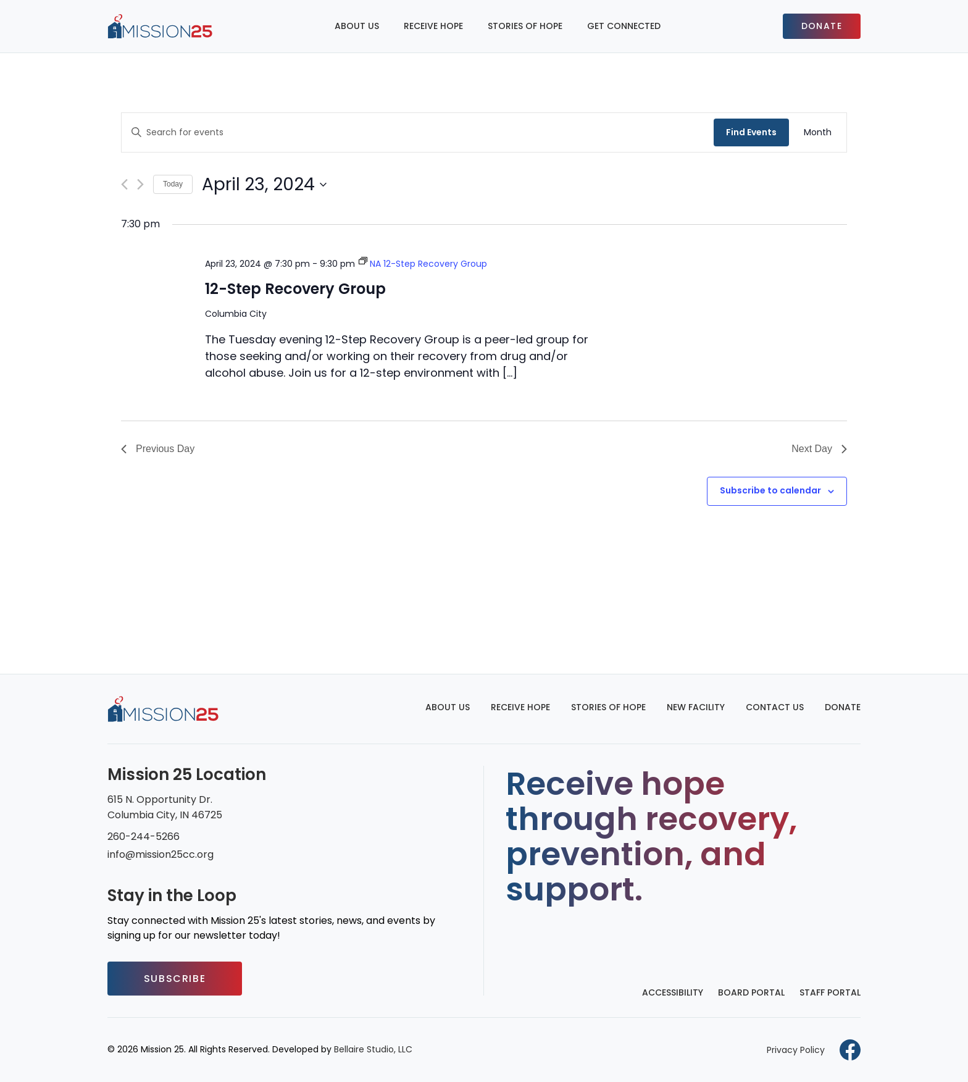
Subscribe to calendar (770, 490)
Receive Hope (433, 26)
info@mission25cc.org (160, 854)
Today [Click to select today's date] (173, 184)
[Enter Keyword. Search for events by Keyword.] (418, 132)
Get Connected (624, 26)
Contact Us (775, 707)
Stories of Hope (525, 26)
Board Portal (751, 992)
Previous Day (157, 448)
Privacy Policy (796, 1050)
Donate (821, 26)
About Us (357, 26)
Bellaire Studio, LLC (373, 1049)
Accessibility (672, 992)
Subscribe (175, 978)
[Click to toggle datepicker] (264, 184)
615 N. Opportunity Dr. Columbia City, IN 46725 (164, 807)
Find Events (751, 132)
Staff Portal (830, 992)
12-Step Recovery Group (295, 289)
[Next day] (140, 184)
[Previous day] (124, 184)
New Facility (696, 707)
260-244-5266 (143, 836)
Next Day (819, 448)
